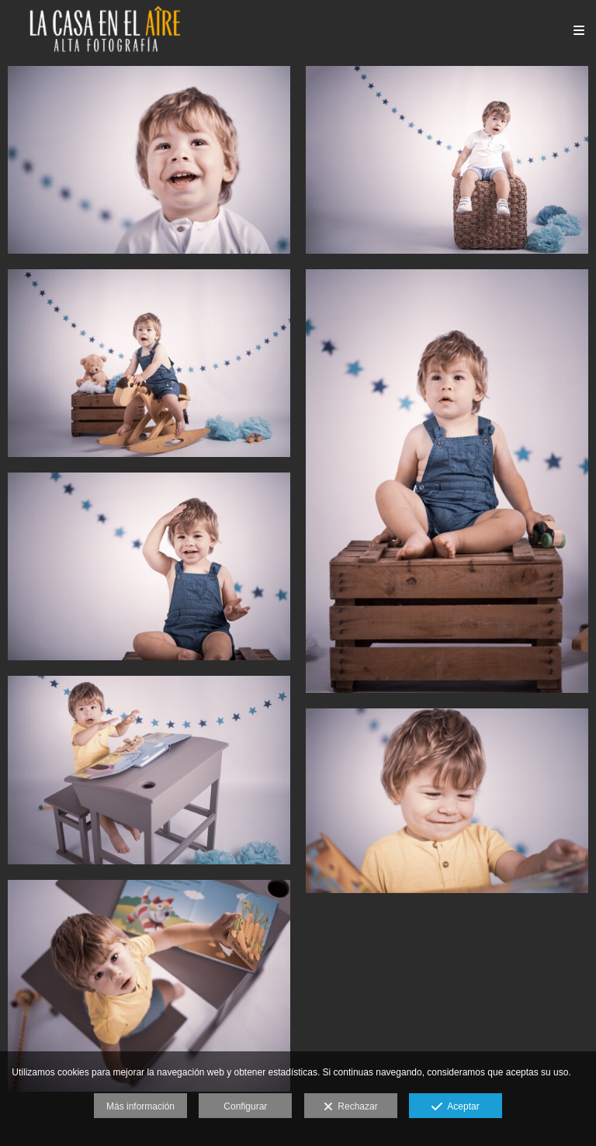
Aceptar (455, 1107)
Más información (140, 1106)
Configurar (245, 1106)
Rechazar (351, 1107)
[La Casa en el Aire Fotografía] (105, 29)
